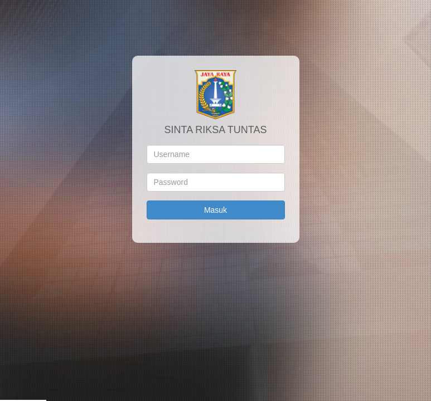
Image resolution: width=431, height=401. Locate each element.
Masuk (215, 210)
